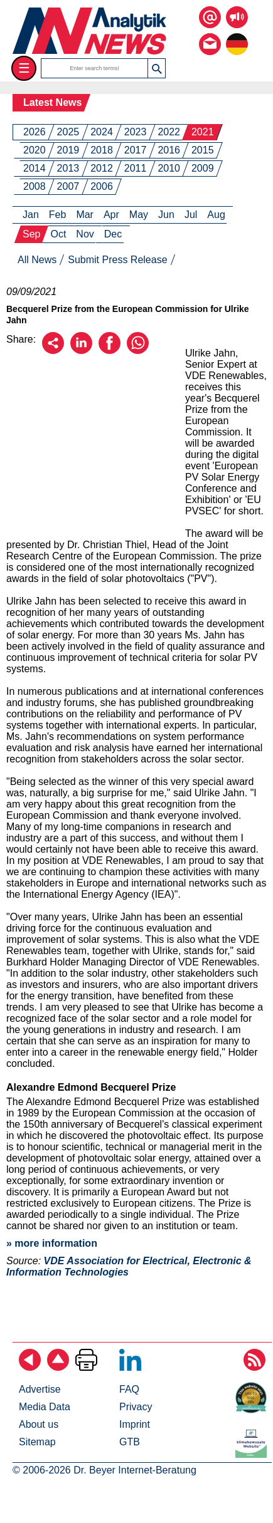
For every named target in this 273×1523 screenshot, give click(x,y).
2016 (169, 150)
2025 (68, 132)
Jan (31, 214)
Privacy (135, 1406)
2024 (101, 132)
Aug (216, 214)
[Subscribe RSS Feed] (254, 1367)
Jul (191, 214)
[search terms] (94, 68)
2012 (101, 168)
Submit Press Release (117, 259)
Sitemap (37, 1442)
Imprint (134, 1424)
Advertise (40, 1389)
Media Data (44, 1406)
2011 (135, 168)
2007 (68, 186)
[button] (156, 68)
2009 (202, 168)
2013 (68, 168)
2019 (68, 150)
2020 (34, 150)
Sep (31, 234)
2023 (135, 132)
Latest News (52, 102)
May (138, 214)
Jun (166, 214)
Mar (85, 214)
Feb (58, 214)
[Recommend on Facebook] (109, 350)
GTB (129, 1442)
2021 (202, 132)
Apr (111, 214)
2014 (34, 168)
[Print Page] (86, 1367)
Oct (58, 234)
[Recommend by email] (53, 350)
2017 (135, 150)
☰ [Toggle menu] (24, 68)
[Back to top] (58, 1367)
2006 (101, 186)
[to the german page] (237, 35)
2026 (34, 132)
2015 (202, 150)
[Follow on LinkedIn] (130, 1367)
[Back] (30, 1367)
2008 (34, 186)
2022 (169, 132)
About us (38, 1424)
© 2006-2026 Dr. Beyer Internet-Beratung (104, 1470)
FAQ (129, 1389)
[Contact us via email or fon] (210, 35)
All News (37, 259)
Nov (85, 234)
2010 (169, 168)
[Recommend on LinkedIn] (81, 350)
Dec (113, 234)
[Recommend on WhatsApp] (138, 350)
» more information (51, 1243)
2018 (101, 150)
